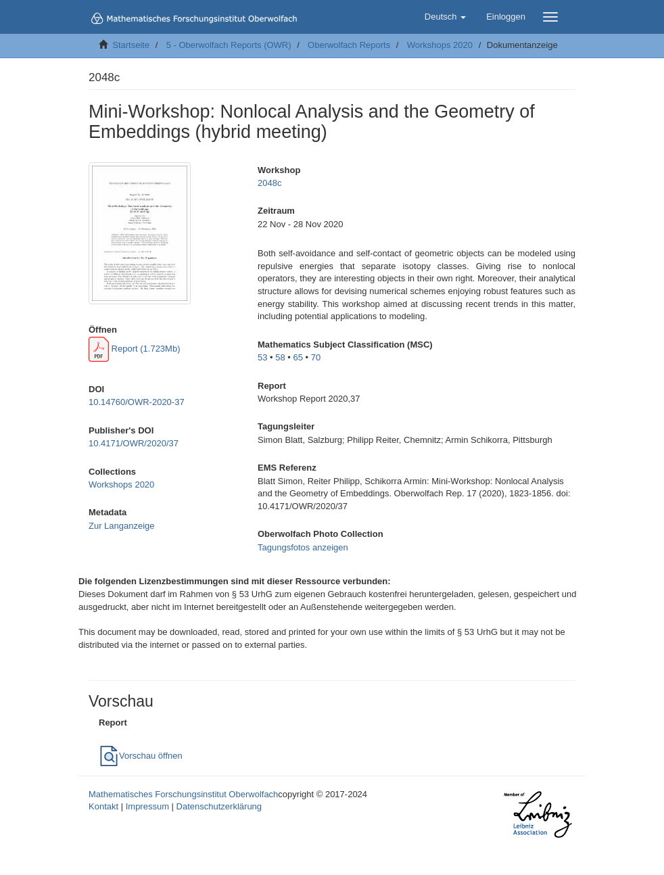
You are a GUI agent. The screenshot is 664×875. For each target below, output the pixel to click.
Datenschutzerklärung (219, 806)
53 (262, 357)
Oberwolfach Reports (349, 45)
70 (316, 357)
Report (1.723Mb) (135, 349)
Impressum (147, 806)
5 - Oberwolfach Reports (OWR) (228, 45)
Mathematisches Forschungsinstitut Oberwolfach (183, 794)
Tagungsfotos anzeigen (303, 547)
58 (280, 357)
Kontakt (103, 806)
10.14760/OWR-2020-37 (137, 402)
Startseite (130, 45)
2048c (269, 183)
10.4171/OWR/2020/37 (134, 443)
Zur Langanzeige (122, 526)
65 (298, 357)
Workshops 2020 (440, 45)
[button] (445, 17)
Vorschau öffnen (141, 756)
